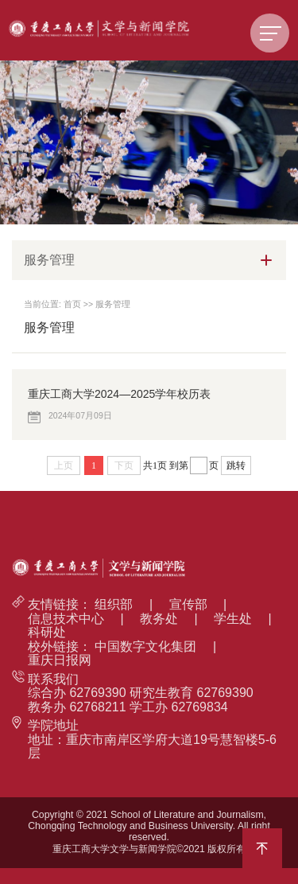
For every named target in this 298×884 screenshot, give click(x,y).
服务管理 (112, 304)
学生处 (233, 618)
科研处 (47, 632)
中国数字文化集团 (145, 646)
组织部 (114, 604)
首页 (72, 304)
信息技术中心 (66, 618)
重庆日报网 (59, 660)
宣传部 (188, 604)
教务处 (159, 618)
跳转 (236, 465)
